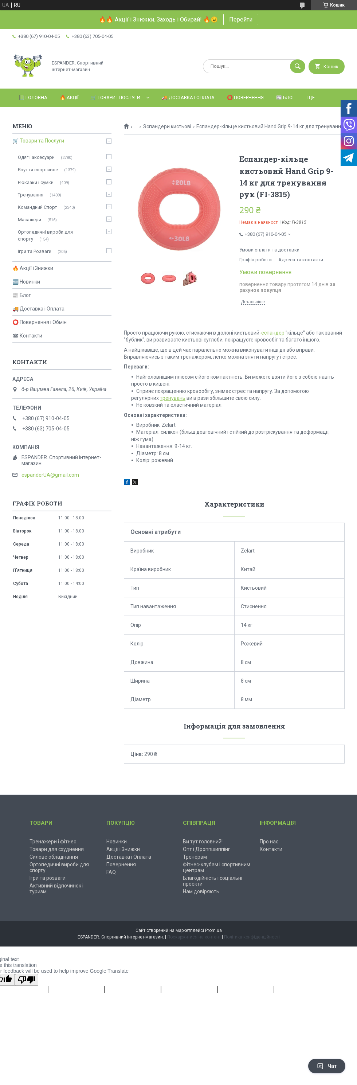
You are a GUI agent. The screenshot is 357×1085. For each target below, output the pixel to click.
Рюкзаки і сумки (36, 182)
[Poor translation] (26, 980)
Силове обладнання (54, 857)
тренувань (172, 398)
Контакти (271, 849)
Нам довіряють (201, 891)
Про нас (269, 841)
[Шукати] (297, 66)
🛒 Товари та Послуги (38, 141)
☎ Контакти (27, 336)
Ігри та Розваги (34, 251)
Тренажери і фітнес (53, 841)
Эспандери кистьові (167, 126)
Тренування (30, 195)
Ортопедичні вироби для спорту (45, 235)
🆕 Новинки (26, 282)
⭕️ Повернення (245, 97)
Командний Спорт (37, 207)
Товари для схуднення (57, 849)
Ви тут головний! (203, 841)
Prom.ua (213, 930)
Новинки (116, 841)
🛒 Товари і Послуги (115, 97)
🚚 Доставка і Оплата (188, 97)
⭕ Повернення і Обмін (39, 322)
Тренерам (195, 857)
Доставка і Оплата (128, 857)
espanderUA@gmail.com (50, 475)
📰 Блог (285, 97)
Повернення (121, 864)
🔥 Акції (69, 97)
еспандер (273, 333)
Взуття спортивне (38, 169)
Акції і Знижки (123, 849)
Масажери (29, 219)
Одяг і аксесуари (36, 157)
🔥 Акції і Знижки (32, 268)
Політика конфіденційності (252, 937)
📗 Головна (33, 97)
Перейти (240, 19)
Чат (327, 1066)
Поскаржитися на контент (194, 937)
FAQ (111, 872)
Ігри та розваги (48, 878)
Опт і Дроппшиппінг (206, 849)
